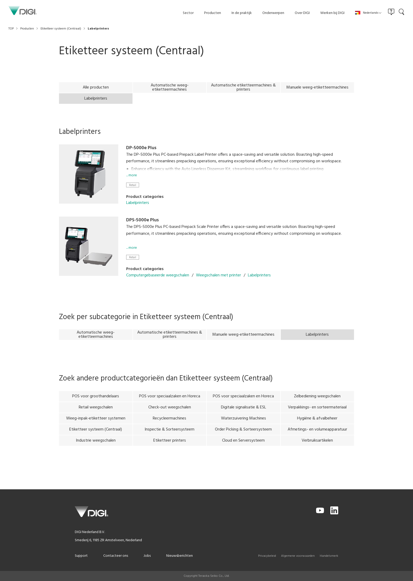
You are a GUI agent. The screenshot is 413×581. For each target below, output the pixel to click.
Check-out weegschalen (169, 415)
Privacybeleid (267, 556)
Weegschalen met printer (218, 283)
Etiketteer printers (169, 448)
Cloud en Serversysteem (243, 448)
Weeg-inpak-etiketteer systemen (95, 426)
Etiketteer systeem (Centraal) (95, 437)
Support (81, 556)
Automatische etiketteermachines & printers (243, 87)
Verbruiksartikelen (317, 448)
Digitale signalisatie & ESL (243, 415)
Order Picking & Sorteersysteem (243, 437)
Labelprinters (137, 211)
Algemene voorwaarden (298, 556)
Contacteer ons (115, 556)
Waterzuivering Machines (243, 426)
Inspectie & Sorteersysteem (169, 437)
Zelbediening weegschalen (317, 404)
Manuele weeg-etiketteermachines (317, 87)
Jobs (147, 556)
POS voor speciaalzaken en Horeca (169, 404)
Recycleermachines (169, 426)
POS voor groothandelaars (95, 404)
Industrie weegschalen (96, 448)
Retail (132, 193)
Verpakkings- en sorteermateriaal (317, 415)
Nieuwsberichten (179, 556)
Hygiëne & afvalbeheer (317, 426)
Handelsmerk (329, 556)
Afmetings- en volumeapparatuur (317, 437)
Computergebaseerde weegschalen (157, 283)
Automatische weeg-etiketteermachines (170, 87)
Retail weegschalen (96, 415)
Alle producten (96, 87)
